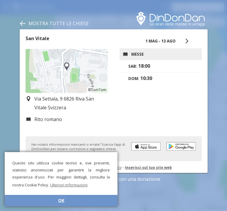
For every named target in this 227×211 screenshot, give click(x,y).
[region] (67, 71)
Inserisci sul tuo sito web (148, 167)
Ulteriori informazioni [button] (69, 185)
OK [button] (61, 200)
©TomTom (97, 89)
